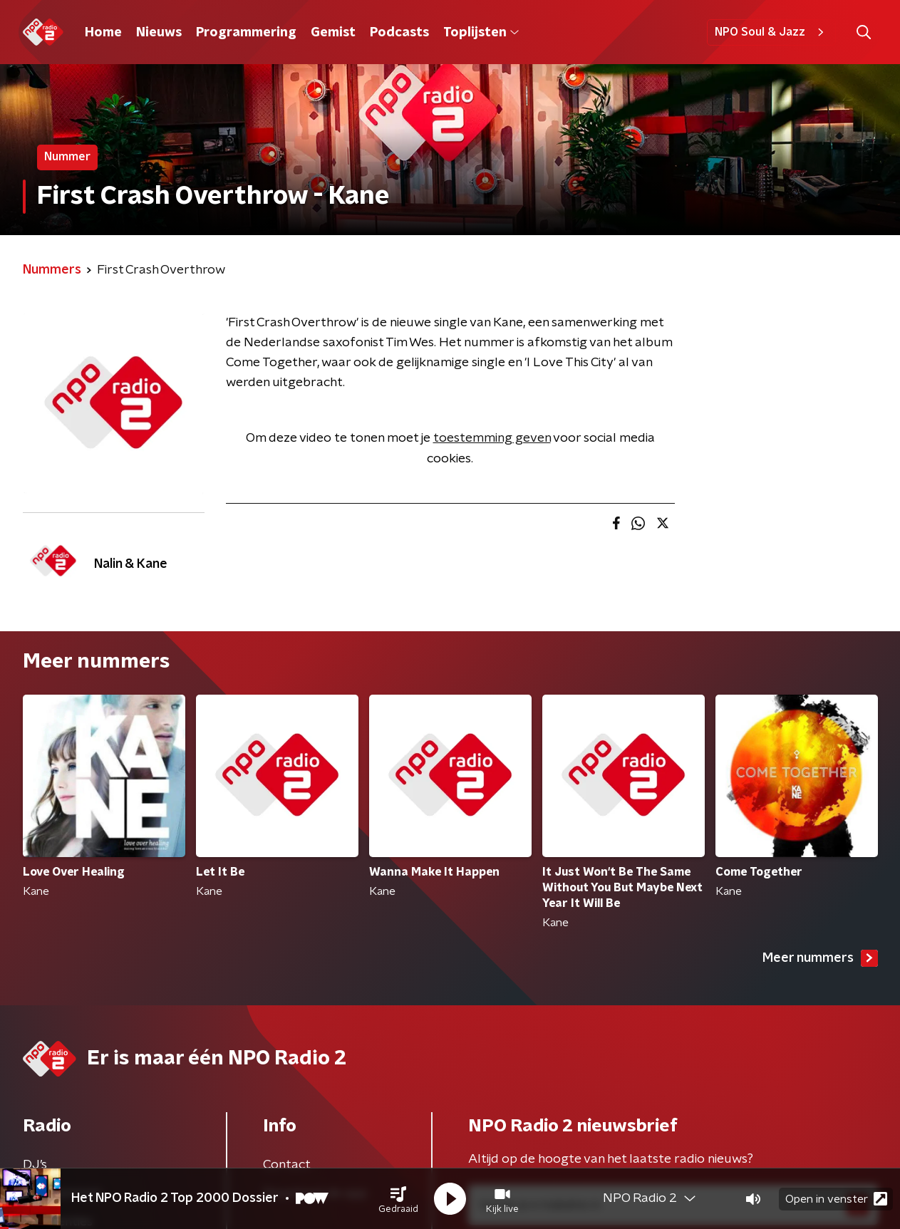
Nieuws (159, 32)
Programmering (246, 32)
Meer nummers (820, 958)
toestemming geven (492, 438)
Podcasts (399, 32)
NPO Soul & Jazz (771, 32)
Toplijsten (481, 32)
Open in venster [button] (836, 1198)
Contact (287, 1164)
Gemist (333, 32)
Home (103, 32)
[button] (398, 1199)
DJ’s (35, 1164)
